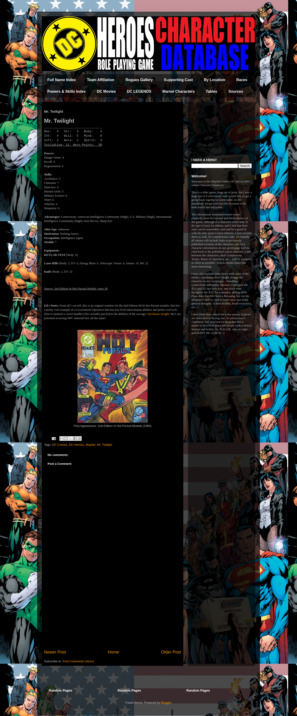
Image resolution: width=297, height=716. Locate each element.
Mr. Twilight (104, 444)
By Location (214, 80)
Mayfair (90, 444)
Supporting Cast (178, 80)
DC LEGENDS (139, 91)
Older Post (171, 652)
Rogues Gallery (139, 80)
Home (113, 652)
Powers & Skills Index (66, 91)
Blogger (166, 702)
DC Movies (106, 91)
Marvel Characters (178, 91)
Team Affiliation (100, 80)
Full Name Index (61, 80)
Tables (211, 91)
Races (241, 80)
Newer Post (55, 652)
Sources (235, 91)
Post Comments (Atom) (78, 661)
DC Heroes (76, 444)
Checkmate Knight (157, 314)
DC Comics (60, 444)
